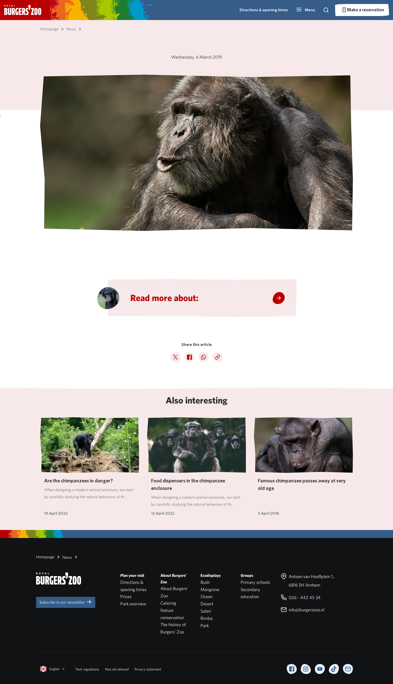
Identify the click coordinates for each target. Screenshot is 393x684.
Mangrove (210, 589)
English (52, 669)
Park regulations (87, 669)
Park (205, 625)
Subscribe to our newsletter (65, 602)
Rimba (207, 618)
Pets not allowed (117, 669)
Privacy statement (148, 669)
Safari (206, 611)
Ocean (207, 596)
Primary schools (255, 582)
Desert (207, 604)
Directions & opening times (264, 10)
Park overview (133, 604)
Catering (168, 603)
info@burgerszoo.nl (302, 610)
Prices (126, 596)
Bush (205, 582)
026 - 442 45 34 (301, 597)
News (63, 557)
